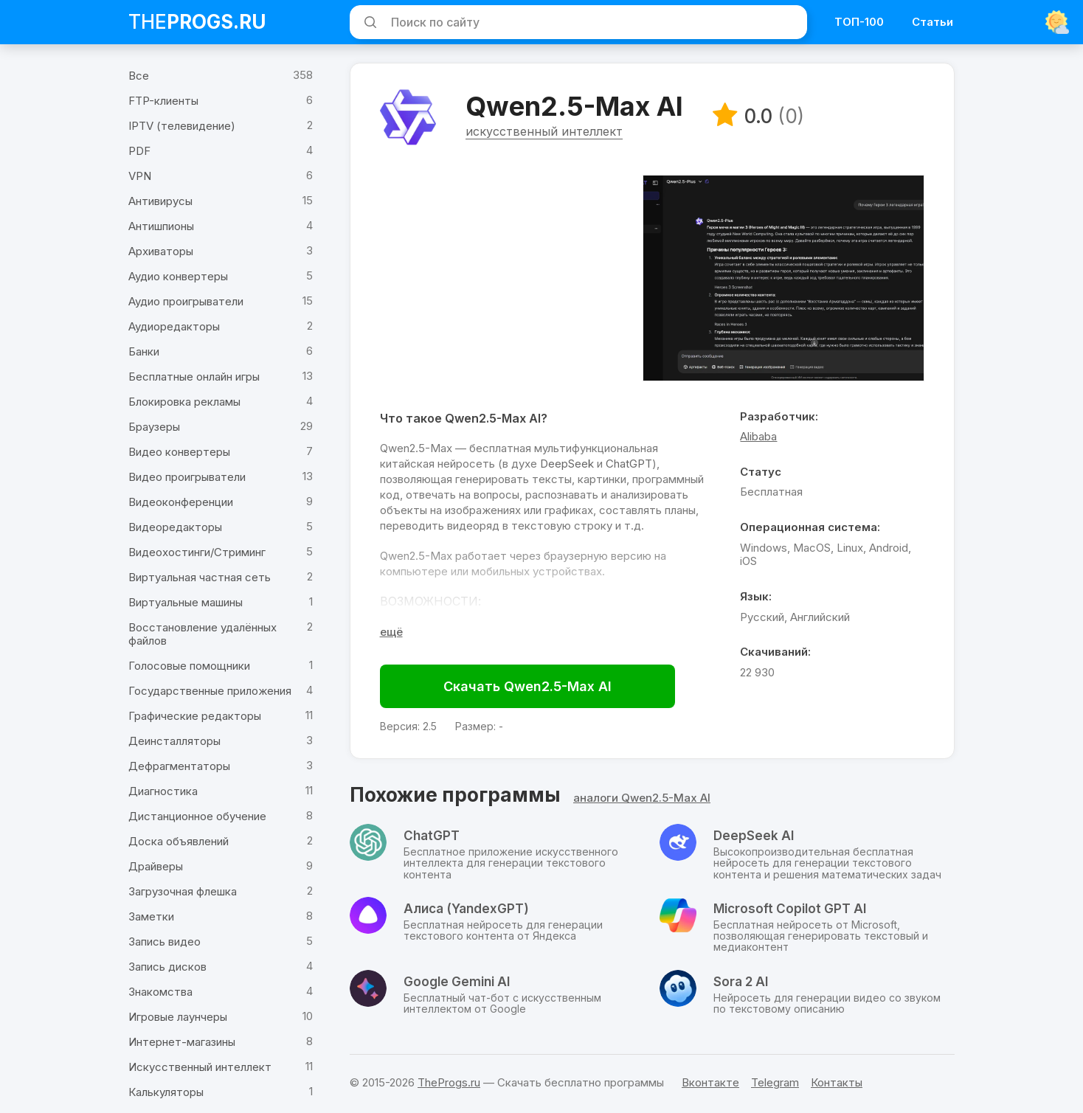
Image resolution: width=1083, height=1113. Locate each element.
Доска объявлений (178, 841)
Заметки (151, 916)
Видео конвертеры (179, 452)
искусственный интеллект (544, 132)
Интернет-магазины (181, 1042)
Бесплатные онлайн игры (194, 377)
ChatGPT (629, 464)
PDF (139, 151)
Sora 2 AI (740, 982)
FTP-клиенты (163, 101)
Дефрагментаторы (179, 766)
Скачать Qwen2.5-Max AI (527, 686)
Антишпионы (161, 226)
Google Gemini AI (457, 982)
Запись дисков (167, 967)
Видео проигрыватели (187, 477)
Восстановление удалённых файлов (202, 634)
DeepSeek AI (753, 836)
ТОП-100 (859, 22)
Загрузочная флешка (182, 891)
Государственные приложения (209, 691)
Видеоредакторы (175, 527)
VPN (139, 176)
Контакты (836, 1082)
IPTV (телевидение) (181, 126)
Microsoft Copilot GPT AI (789, 909)
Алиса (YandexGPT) (466, 909)
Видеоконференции (180, 502)
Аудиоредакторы (174, 326)
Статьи (932, 22)
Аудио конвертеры (178, 276)
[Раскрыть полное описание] (391, 631)
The (197, 21)
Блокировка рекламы (184, 402)
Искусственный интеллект (199, 1067)
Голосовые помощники (189, 666)
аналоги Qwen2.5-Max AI (641, 798)
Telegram (775, 1082)
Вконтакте (710, 1082)
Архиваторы (160, 251)
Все (138, 76)
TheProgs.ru (449, 1082)
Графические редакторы (194, 716)
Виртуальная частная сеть (199, 577)
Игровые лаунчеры (177, 1017)
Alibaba (758, 437)
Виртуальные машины (185, 602)
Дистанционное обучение (197, 816)
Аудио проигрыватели (185, 301)
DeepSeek (567, 464)
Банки (143, 351)
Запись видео (164, 942)
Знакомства (160, 992)
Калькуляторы (166, 1092)
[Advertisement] (504, 278)
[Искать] (368, 22)
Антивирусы (160, 201)
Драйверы (155, 866)
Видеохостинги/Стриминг (197, 552)
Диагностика (163, 791)
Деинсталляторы (174, 741)
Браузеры (154, 427)
